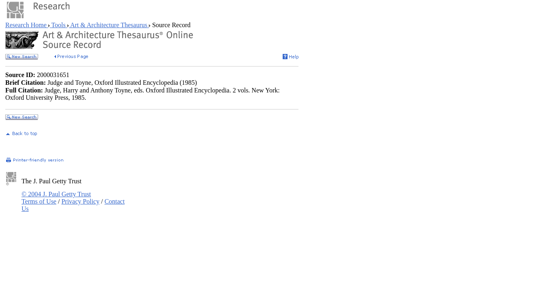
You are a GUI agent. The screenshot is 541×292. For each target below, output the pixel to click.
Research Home (26, 24)
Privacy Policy (80, 201)
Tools (58, 24)
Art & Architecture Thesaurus (109, 24)
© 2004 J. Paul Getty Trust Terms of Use (56, 198)
